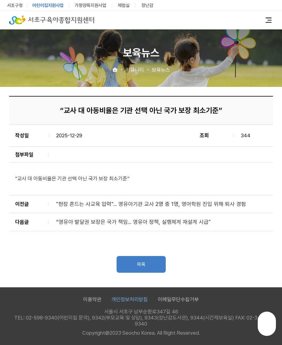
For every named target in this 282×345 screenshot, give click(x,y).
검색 (259, 20)
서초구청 (15, 5)
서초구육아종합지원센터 (51, 20)
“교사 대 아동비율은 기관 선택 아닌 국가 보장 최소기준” (72, 179)
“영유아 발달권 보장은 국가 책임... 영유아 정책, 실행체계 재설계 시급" (133, 222)
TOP (267, 326)
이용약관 (92, 299)
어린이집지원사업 (48, 5)
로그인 (248, 19)
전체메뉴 (268, 20)
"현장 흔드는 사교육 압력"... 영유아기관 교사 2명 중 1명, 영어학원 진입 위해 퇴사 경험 (151, 204)
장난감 (147, 5)
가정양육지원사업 (90, 5)
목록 (141, 264)
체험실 (124, 5)
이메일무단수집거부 (178, 299)
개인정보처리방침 (129, 299)
